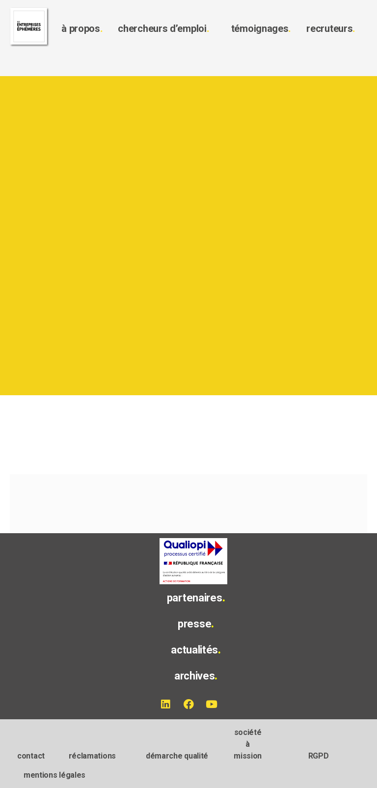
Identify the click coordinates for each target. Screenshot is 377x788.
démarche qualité (177, 756)
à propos (82, 28)
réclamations (92, 756)
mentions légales (54, 775)
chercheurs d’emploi (163, 28)
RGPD (318, 756)
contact (31, 756)
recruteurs (330, 28)
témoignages (261, 28)
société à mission (248, 744)
